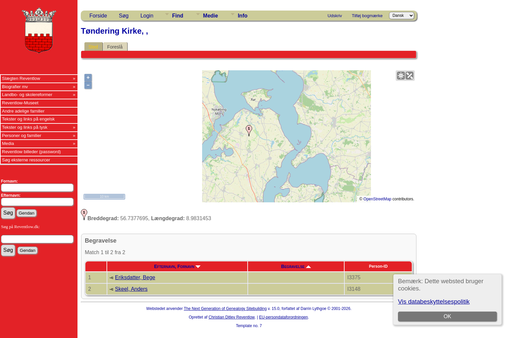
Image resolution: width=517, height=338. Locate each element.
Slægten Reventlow (21, 78)
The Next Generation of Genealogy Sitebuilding (225, 308)
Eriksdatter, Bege (135, 277)
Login (146, 15)
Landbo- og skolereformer (27, 94)
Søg (124, 15)
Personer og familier (21, 135)
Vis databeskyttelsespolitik (434, 301)
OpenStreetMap (377, 199)
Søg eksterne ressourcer (26, 159)
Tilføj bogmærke (367, 15)
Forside (98, 15)
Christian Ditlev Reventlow (231, 317)
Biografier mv (15, 86)
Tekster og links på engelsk (28, 119)
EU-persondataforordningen (283, 317)
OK (447, 316)
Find (177, 15)
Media (8, 143)
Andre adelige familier (23, 111)
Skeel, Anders (131, 289)
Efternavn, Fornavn (177, 266)
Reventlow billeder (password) (31, 151)
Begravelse (296, 266)
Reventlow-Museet (20, 102)
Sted (93, 47)
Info (242, 15)
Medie (210, 15)
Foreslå (115, 47)
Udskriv (335, 15)
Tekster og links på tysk (24, 127)
